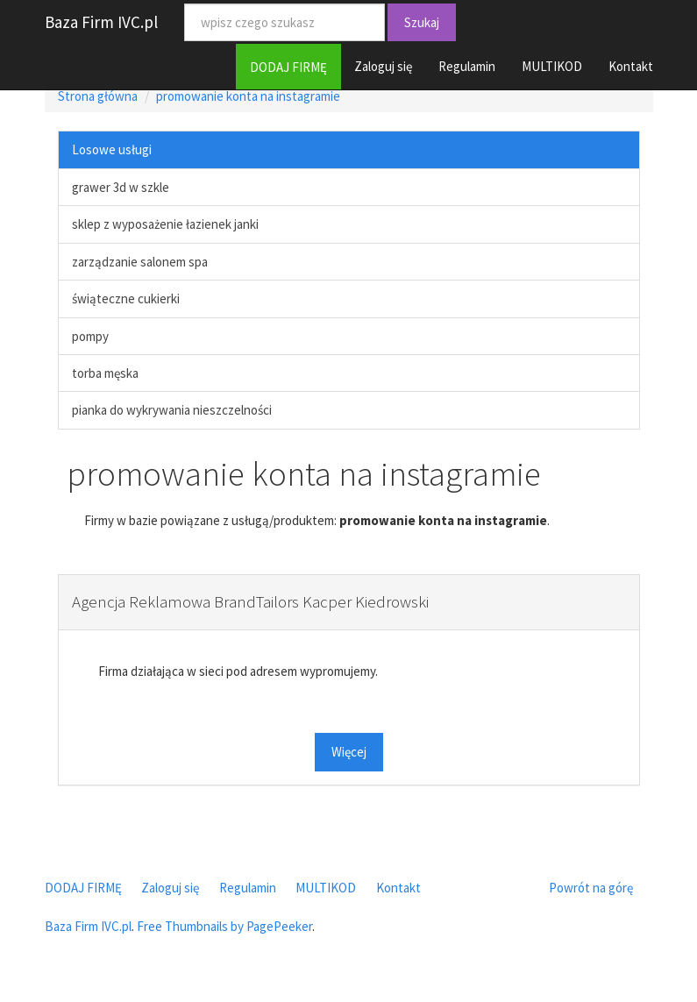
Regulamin (466, 66)
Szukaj (421, 22)
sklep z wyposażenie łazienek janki (165, 224)
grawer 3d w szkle (120, 187)
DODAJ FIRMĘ (288, 67)
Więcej (348, 751)
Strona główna (98, 96)
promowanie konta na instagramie (248, 96)
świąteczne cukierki (126, 298)
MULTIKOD (552, 66)
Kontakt (630, 66)
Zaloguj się (383, 66)
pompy (90, 336)
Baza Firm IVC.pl (101, 21)
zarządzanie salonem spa (140, 261)
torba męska (105, 373)
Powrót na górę (591, 887)
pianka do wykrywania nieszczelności (172, 410)
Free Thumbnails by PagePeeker (224, 926)
